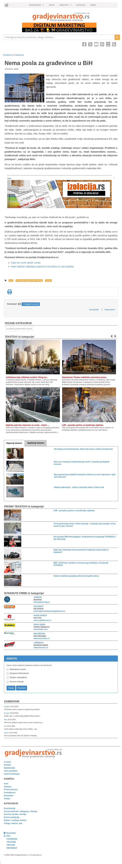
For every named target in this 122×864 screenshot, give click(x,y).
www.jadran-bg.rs (42, 602)
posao (48, 280)
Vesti (6, 784)
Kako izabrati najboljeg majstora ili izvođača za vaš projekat (42, 266)
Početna (7, 55)
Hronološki (93, 310)
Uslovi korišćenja (12, 774)
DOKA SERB (39, 624)
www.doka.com (40, 629)
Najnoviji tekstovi (14, 443)
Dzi (5, 726)
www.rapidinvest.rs (42, 620)
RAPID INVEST (40, 615)
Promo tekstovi (11, 789)
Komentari (11, 701)
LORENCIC (39, 643)
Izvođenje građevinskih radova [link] (19, 329)
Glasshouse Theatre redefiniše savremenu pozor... (85, 377)
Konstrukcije (9, 808)
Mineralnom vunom (18, 669)
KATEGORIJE (37, 6)
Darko (6, 733)
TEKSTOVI (65, 6)
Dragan (7, 706)
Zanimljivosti (9, 792)
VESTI (51, 5)
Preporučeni (110, 310)
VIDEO (93, 5)
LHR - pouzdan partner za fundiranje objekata (82, 425)
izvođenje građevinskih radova (29, 280)
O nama (7, 762)
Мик (6, 720)
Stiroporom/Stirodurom (19, 673)
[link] (61, 17)
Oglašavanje (9, 768)
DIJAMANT (39, 606)
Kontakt (7, 765)
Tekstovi (19, 55)
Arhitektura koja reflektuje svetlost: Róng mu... (27, 377)
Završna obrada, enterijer (15, 814)
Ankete (7, 799)
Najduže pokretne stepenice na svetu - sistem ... (27, 425)
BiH (10, 280)
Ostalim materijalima (18, 677)
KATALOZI (80, 5)
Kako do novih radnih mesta (26, 262)
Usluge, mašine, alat (13, 823)
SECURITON (39, 634)
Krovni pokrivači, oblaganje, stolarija (20, 811)
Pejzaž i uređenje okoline (15, 820)
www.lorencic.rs (41, 647)
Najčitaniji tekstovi (35, 443)
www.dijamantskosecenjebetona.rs (49, 611)
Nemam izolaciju (17, 682)
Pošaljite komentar (31, 304)
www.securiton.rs (42, 638)
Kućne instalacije (11, 817)
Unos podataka (10, 771)
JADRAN (38, 597)
